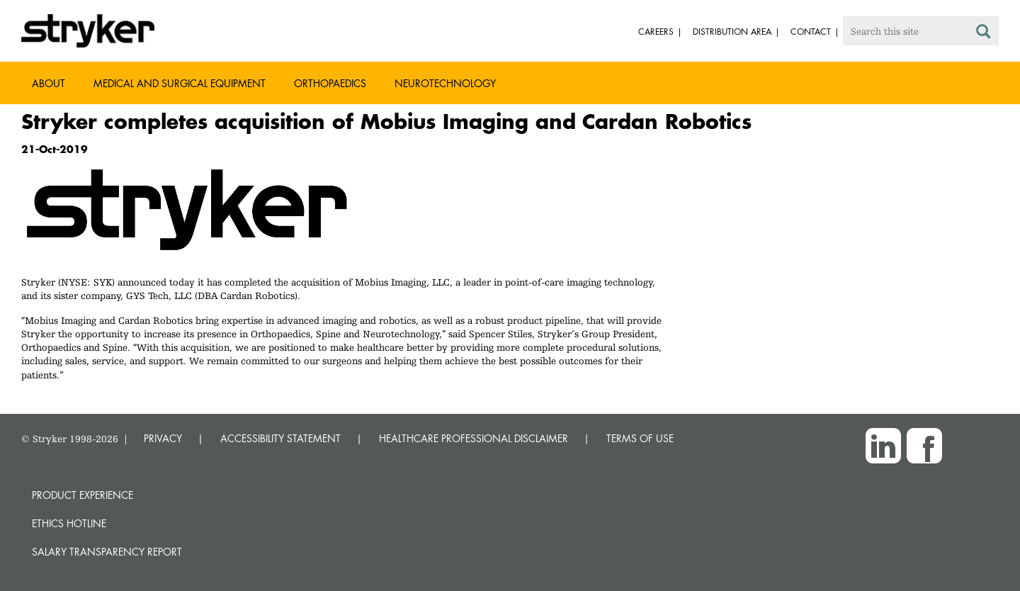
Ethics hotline (69, 523)
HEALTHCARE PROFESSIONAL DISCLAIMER (473, 438)
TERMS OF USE (640, 438)
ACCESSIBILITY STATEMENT (280, 438)
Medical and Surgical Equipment (180, 83)
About (48, 83)
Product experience (82, 495)
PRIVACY (163, 438)
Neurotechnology (445, 83)
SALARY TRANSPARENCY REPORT (107, 551)
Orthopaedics (330, 83)
